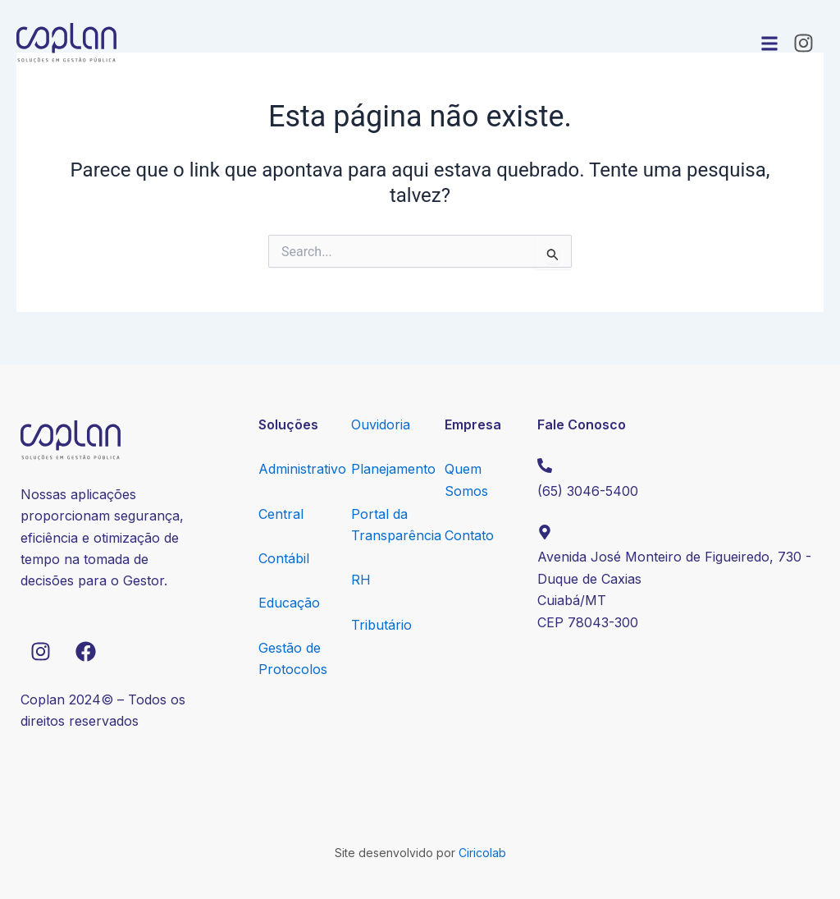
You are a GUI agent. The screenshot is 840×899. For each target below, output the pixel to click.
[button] (769, 43)
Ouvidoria (380, 424)
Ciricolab (482, 853)
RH (361, 579)
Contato (469, 535)
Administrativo (302, 469)
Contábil (283, 558)
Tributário (381, 625)
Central (281, 514)
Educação (289, 602)
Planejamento (393, 469)
